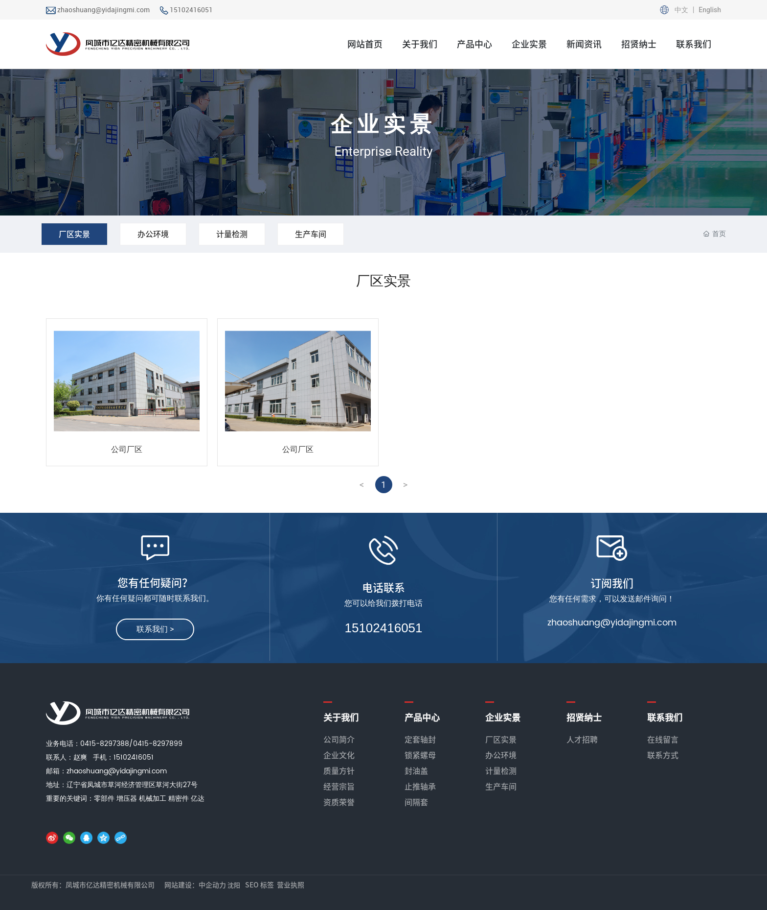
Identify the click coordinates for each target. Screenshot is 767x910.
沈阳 (233, 885)
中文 (682, 10)
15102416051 (191, 9)
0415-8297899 (157, 743)
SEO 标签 (259, 885)
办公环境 (153, 234)
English (709, 10)
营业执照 (290, 885)
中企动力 (212, 885)
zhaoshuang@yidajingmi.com (103, 9)
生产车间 (310, 234)
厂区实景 (74, 234)
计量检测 (232, 234)
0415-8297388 (104, 743)
